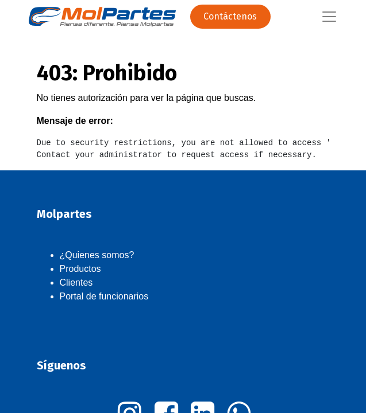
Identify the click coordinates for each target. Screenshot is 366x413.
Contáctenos (230, 16)
